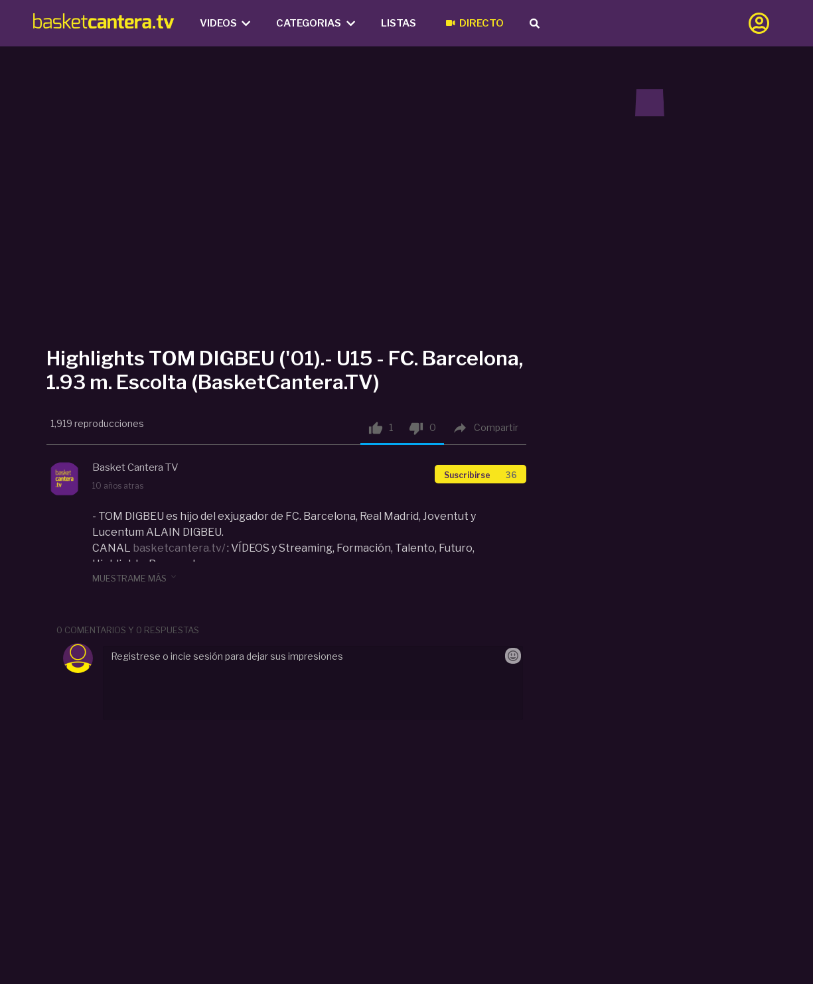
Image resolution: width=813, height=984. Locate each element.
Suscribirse (480, 475)
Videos (225, 23)
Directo (475, 23)
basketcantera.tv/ (179, 548)
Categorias (315, 23)
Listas (398, 23)
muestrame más (135, 578)
